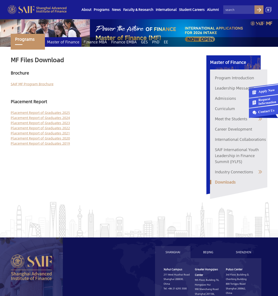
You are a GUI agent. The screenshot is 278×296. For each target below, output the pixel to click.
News (116, 9)
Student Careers (192, 9)
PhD (156, 42)
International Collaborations (240, 139)
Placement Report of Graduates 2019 (40, 143)
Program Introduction (234, 78)
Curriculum (225, 109)
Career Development (233, 129)
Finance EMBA (124, 42)
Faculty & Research (138, 9)
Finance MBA (95, 42)
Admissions (225, 98)
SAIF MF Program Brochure (32, 84)
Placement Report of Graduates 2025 (40, 112)
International (166, 9)
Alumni (213, 9)
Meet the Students (231, 119)
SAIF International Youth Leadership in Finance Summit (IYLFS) (237, 156)
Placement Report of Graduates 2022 (40, 128)
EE (166, 42)
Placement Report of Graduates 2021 (40, 133)
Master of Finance (63, 42)
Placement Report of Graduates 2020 (40, 138)
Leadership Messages (234, 88)
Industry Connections (234, 172)
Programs (101, 9)
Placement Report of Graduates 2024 (40, 117)
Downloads (225, 182)
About (86, 9)
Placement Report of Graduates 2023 (40, 122)
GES (144, 42)
